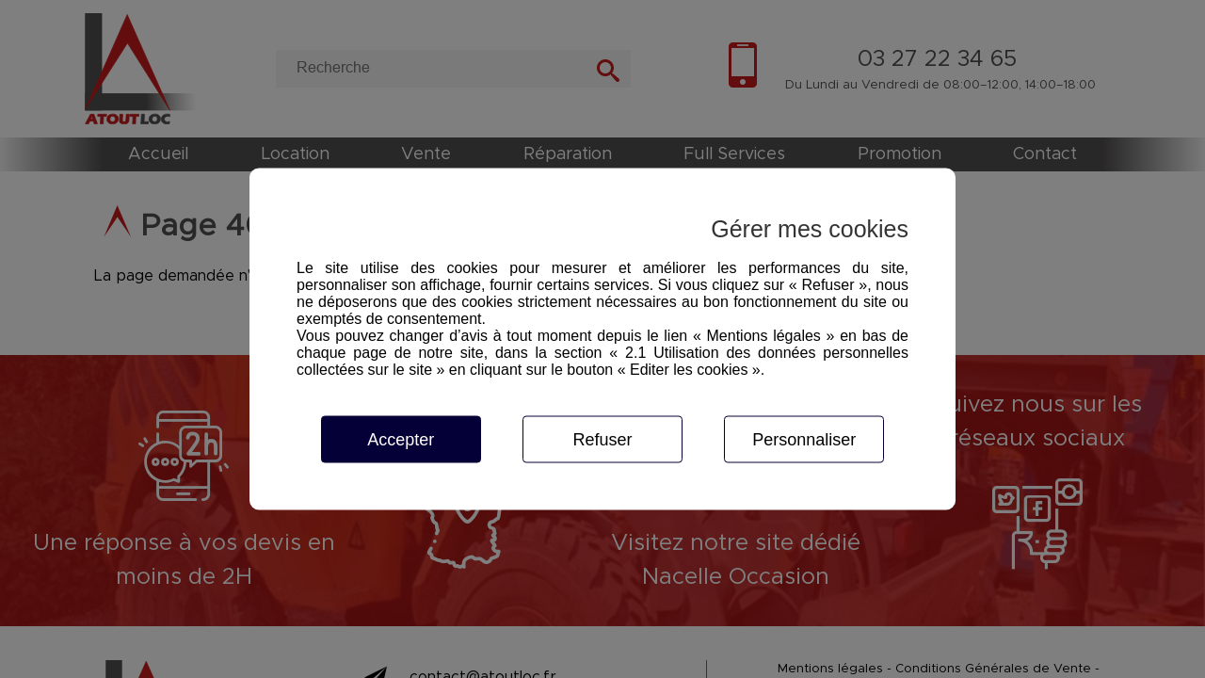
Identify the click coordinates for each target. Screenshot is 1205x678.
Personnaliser (804, 439)
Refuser (602, 439)
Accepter (400, 439)
